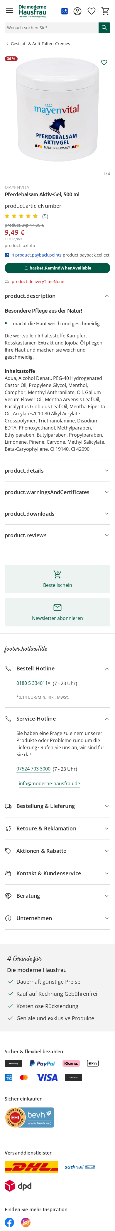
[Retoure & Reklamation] (57, 828)
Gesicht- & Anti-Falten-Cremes (37, 43)
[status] (50, 28)
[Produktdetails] (57, 470)
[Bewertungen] (57, 535)
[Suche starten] (104, 27)
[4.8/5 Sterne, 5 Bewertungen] (26, 216)
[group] (57, 109)
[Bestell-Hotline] (57, 668)
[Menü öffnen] (9, 11)
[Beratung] (57, 896)
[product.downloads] (57, 513)
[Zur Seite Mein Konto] (77, 11)
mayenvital (18, 187)
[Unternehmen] (57, 918)
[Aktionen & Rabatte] (57, 851)
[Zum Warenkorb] (105, 11)
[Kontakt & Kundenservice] (57, 873)
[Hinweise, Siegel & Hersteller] (57, 492)
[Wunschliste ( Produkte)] (91, 11)
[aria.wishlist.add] (104, 62)
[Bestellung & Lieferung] (57, 806)
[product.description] (57, 295)
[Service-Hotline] (57, 719)
